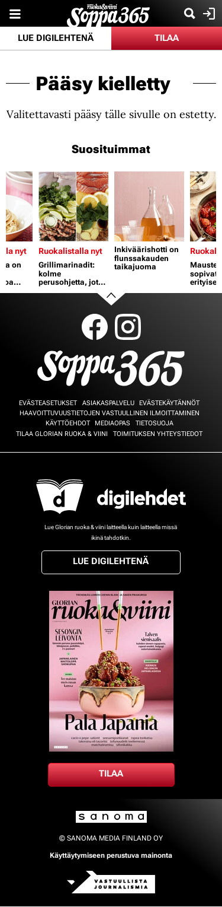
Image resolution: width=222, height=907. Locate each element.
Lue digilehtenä (56, 38)
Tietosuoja (154, 423)
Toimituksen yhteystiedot (157, 434)
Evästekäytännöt (169, 403)
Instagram (128, 327)
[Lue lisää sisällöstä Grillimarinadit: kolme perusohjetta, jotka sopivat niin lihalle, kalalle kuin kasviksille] (73, 206)
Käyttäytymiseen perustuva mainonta (111, 855)
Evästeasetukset (48, 403)
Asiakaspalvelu (108, 403)
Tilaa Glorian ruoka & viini (62, 434)
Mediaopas (112, 423)
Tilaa (167, 38)
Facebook (95, 327)
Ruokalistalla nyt (70, 251)
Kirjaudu (207, 14)
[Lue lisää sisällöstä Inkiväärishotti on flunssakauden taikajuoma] (149, 206)
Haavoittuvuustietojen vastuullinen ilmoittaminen (110, 413)
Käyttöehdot (68, 423)
